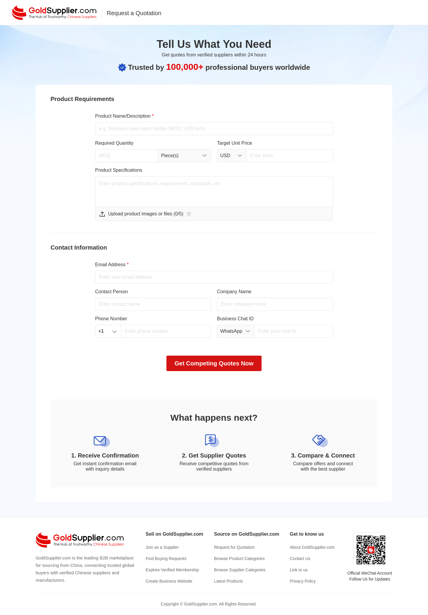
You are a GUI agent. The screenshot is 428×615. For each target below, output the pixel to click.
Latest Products (228, 581)
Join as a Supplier (162, 547)
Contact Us (300, 558)
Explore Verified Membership (172, 569)
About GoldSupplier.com (312, 547)
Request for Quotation (234, 547)
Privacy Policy (303, 581)
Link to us (299, 569)
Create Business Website (169, 581)
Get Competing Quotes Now (214, 363)
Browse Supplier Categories (240, 569)
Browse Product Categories (239, 558)
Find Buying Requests (166, 558)
